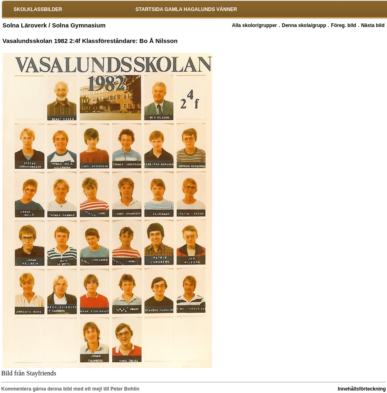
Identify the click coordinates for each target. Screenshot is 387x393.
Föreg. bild (343, 25)
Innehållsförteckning (362, 389)
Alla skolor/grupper (254, 25)
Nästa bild (373, 25)
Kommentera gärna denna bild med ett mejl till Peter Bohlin (70, 389)
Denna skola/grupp (304, 25)
